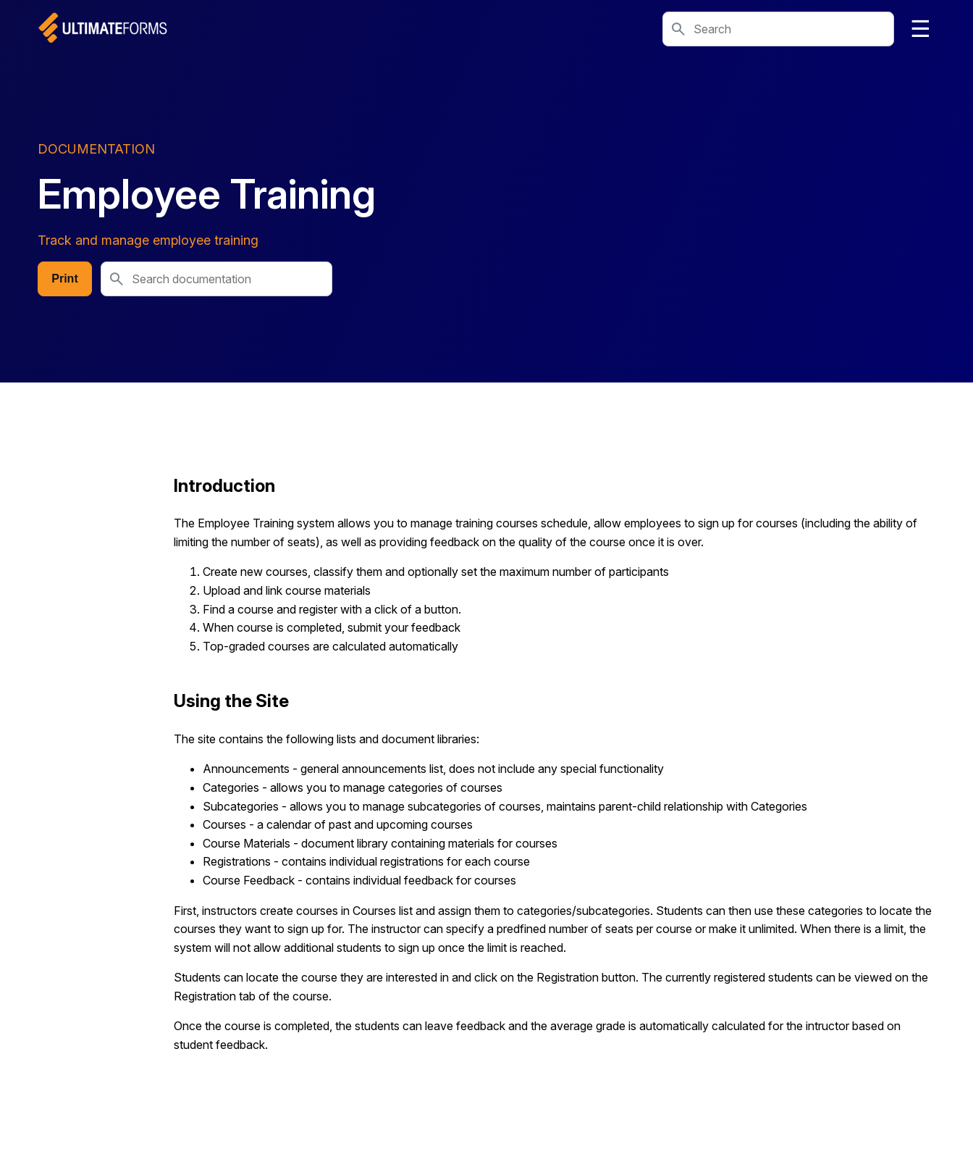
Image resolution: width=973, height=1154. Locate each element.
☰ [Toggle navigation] (920, 29)
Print (64, 278)
